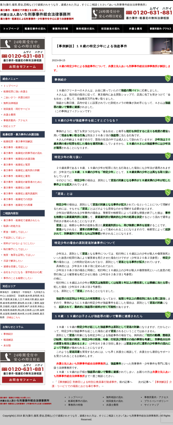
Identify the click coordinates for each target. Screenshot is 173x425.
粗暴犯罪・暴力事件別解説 (18, 141)
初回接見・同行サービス (16, 109)
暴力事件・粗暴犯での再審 (18, 205)
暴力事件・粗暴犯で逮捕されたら (21, 220)
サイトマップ (151, 404)
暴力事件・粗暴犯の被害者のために (22, 182)
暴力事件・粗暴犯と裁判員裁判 (20, 193)
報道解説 (8, 339)
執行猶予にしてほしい (15, 249)
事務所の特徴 (60, 28)
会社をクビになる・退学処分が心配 (22, 272)
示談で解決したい (13, 260)
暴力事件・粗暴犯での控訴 (18, 199)
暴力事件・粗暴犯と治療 (16, 187)
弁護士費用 (135, 28)
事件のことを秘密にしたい (18, 278)
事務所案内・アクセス (160, 28)
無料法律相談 (10, 103)
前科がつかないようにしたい (19, 243)
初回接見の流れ (110, 28)
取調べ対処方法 (11, 226)
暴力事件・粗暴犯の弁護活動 (19, 158)
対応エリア (9, 126)
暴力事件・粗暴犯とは (15, 147)
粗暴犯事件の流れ (35, 28)
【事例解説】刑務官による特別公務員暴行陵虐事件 (87, 381)
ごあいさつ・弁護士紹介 (16, 97)
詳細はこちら (13, 317)
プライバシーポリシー (156, 401)
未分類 (7, 345)
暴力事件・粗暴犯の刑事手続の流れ (22, 153)
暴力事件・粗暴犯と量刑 (16, 176)
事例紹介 (8, 333)
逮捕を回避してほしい (15, 266)
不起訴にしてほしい (14, 237)
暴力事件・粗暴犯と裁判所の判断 (21, 170)
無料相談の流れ (85, 28)
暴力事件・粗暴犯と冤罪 (16, 164)
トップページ (11, 28)
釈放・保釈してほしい (15, 231)
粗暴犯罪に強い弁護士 (15, 91)
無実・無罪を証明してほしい (19, 254)
